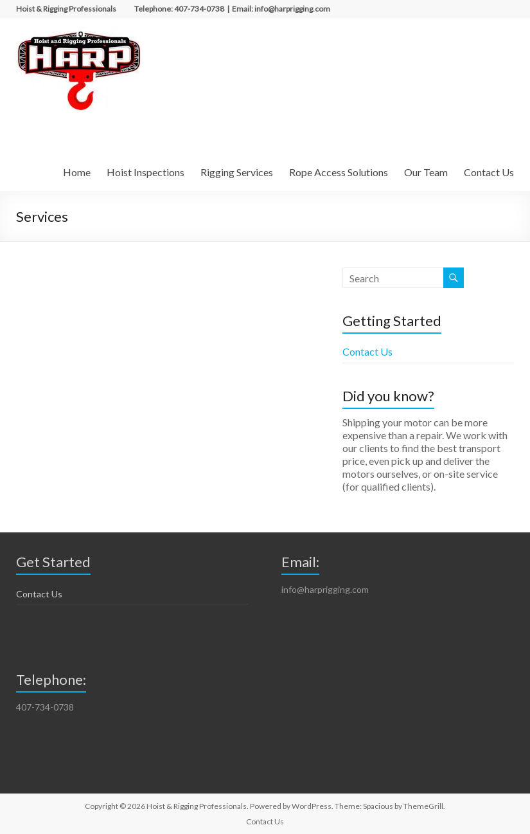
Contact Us (489, 172)
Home (77, 172)
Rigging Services (236, 172)
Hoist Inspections (145, 172)
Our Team (426, 172)
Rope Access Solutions (338, 172)
